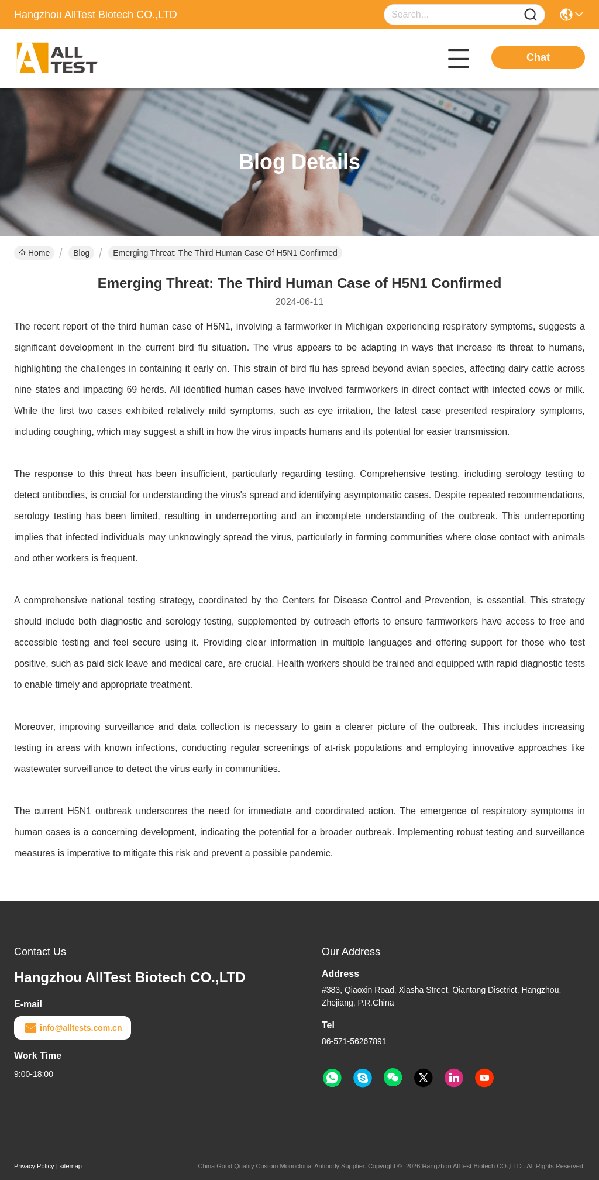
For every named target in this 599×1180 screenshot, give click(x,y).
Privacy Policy (34, 1165)
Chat (538, 57)
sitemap (70, 1165)
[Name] (531, 15)
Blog (81, 253)
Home (34, 253)
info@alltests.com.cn (72, 1027)
